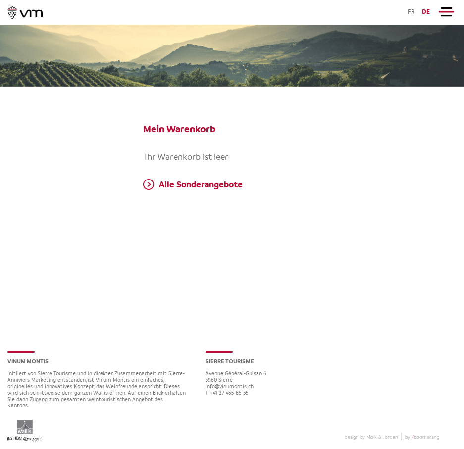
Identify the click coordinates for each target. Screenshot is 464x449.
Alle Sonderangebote (201, 184)
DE (426, 12)
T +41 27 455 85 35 (227, 393)
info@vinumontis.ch (230, 387)
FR (411, 12)
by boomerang (422, 437)
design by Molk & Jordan (371, 437)
